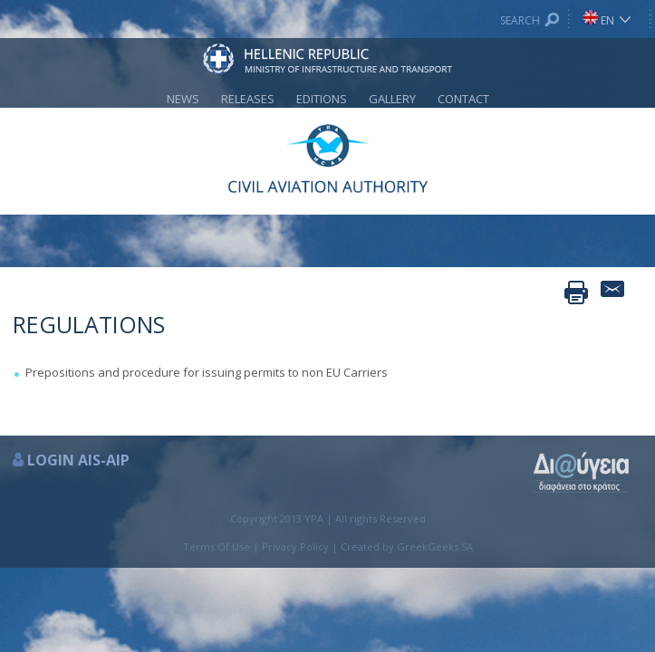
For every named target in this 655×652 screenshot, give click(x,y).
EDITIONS (321, 99)
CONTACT (463, 99)
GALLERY (392, 99)
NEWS (183, 99)
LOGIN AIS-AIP (78, 460)
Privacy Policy (295, 546)
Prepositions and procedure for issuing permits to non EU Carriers (206, 372)
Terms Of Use (216, 546)
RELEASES (248, 99)
